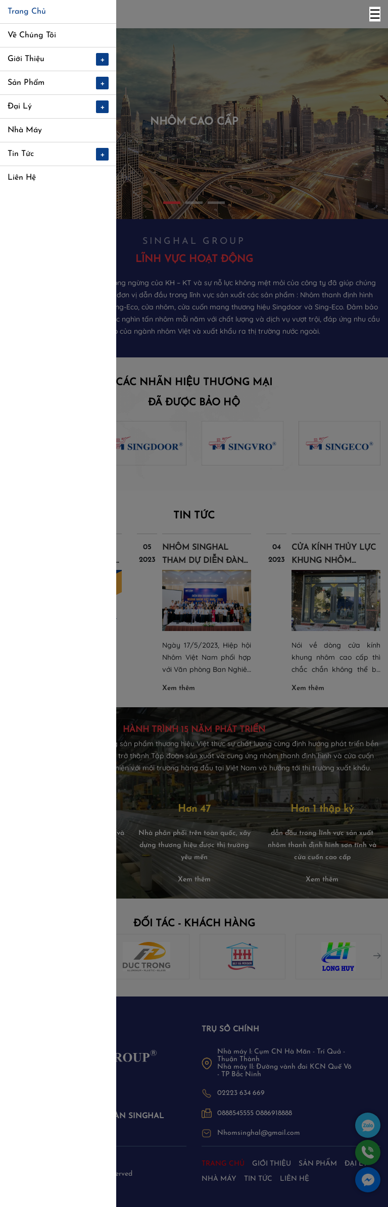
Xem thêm (49, 688)
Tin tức (258, 1179)
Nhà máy (219, 1179)
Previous (8, 953)
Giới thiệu (271, 1164)
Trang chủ (223, 1164)
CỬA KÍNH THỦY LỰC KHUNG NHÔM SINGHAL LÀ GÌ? (334, 561)
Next (375, 953)
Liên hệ (294, 1179)
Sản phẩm (318, 1164)
